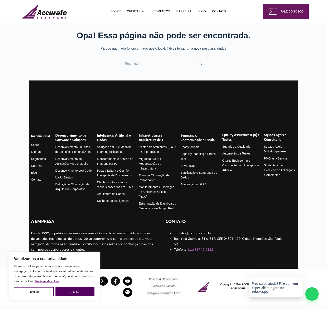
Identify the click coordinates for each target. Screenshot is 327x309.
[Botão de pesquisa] (201, 64)
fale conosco (285, 11)
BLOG (202, 11)
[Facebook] (115, 281)
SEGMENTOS (161, 11)
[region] (54, 276)
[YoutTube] (127, 281)
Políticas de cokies (47, 281)
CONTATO (219, 11)
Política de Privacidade (163, 279)
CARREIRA (183, 11)
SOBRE (116, 11)
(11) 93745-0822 (200, 249)
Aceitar (75, 291)
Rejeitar (34, 291)
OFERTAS (135, 11)
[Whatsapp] (127, 292)
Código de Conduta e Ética (163, 293)
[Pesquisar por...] (159, 64)
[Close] (95, 255)
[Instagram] (103, 281)
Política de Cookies (164, 286)
